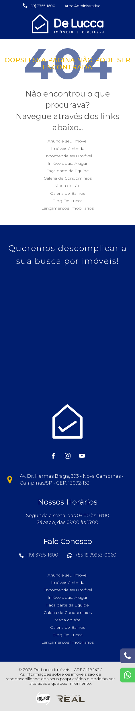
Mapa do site (67, 185)
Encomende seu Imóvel (67, 156)
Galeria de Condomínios (68, 178)
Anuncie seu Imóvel (67, 141)
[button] (39, 6)
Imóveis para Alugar (67, 163)
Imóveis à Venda (67, 148)
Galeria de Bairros (67, 193)
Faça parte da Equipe (67, 170)
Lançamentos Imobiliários (67, 208)
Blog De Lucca (67, 200)
